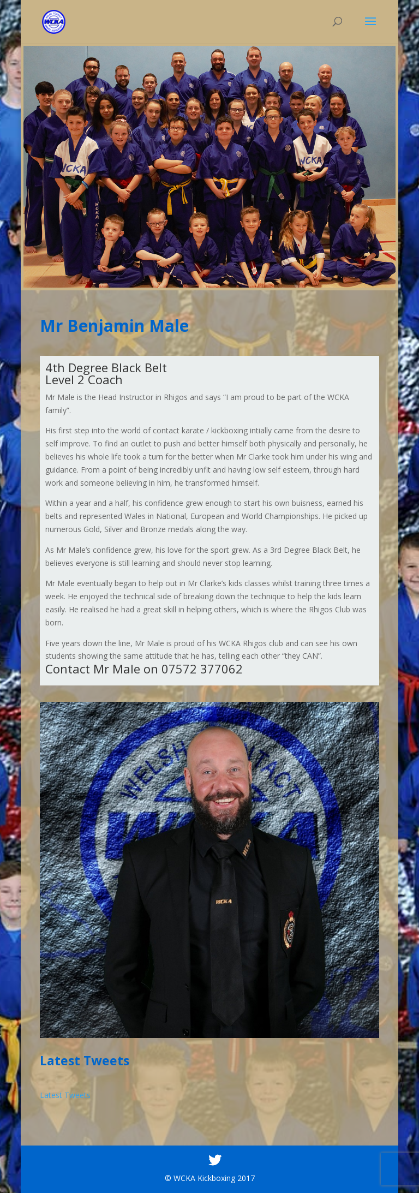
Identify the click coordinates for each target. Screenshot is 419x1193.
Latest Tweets (65, 1095)
